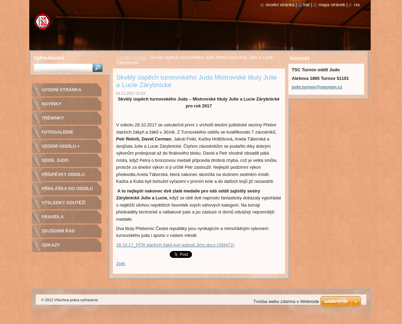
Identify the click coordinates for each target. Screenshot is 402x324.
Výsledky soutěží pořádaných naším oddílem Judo (65, 205)
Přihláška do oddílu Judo (67, 191)
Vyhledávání (49, 58)
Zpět (120, 263)
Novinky (52, 103)
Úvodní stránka (132, 57)
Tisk (306, 4)
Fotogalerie (57, 132)
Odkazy (51, 245)
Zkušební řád (58, 230)
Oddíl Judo (55, 160)
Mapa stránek (331, 4)
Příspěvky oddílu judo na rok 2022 (63, 177)
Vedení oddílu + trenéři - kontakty (65, 149)
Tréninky (53, 118)
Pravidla (53, 216)
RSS (357, 4)
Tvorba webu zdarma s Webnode (286, 301)
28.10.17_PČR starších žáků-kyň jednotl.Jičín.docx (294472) (175, 245)
